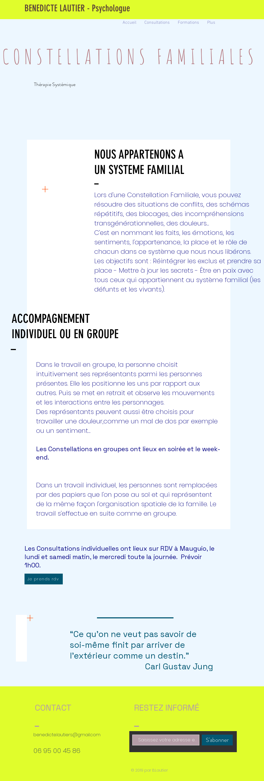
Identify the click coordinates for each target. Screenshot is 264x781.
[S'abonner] (217, 740)
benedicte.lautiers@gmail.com (66, 734)
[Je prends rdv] (44, 579)
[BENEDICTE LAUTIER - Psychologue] (77, 8)
